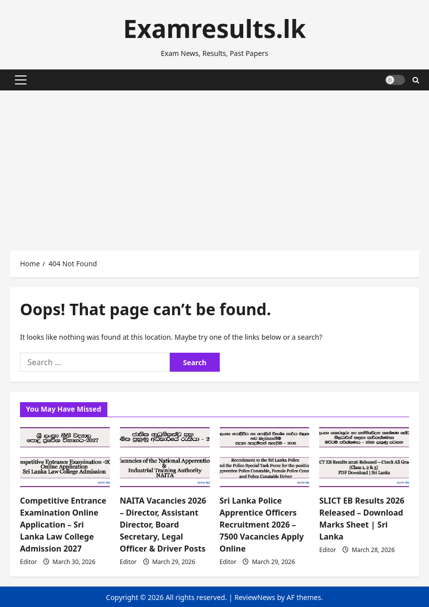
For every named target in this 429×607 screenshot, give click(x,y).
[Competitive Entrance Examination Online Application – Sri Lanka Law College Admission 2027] (65, 457)
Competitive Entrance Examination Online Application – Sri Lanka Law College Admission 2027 (63, 524)
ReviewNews (254, 597)
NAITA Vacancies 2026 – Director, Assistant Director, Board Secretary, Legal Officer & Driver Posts (163, 524)
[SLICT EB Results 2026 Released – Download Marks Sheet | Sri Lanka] (364, 457)
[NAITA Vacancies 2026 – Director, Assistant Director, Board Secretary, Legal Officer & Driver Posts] (165, 457)
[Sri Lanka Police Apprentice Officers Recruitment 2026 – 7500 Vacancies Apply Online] (265, 457)
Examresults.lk (214, 28)
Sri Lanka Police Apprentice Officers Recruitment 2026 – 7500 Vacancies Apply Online (262, 524)
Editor (28, 562)
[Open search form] (416, 79)
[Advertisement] (214, 165)
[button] (20, 79)
